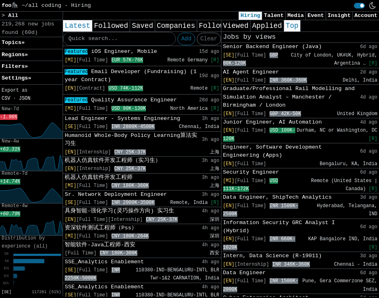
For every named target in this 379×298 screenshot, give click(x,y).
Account (365, 16)
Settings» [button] (16, 78)
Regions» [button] (15, 55)
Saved (142, 26)
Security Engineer (251, 172)
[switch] (359, 5)
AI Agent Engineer (251, 72)
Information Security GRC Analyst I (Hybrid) (279, 227)
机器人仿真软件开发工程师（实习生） (113, 160)
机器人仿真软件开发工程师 (99, 177)
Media (295, 16)
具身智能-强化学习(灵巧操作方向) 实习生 (119, 211)
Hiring (250, 16)
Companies (176, 26)
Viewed (235, 26)
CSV (6, 98)
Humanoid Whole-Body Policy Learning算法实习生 (131, 139)
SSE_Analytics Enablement (104, 262)
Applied (267, 26)
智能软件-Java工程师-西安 (100, 245)
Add (186, 39)
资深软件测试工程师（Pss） (101, 228)
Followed (111, 26)
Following (218, 26)
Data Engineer (244, 273)
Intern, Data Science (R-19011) (272, 256)
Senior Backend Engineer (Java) (272, 47)
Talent (274, 16)
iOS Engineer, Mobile (111, 51)
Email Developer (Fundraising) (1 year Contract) (130, 76)
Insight (339, 16)
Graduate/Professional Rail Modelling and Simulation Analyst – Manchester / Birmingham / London (289, 97)
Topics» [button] (13, 43)
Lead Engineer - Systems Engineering (122, 118)
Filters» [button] (15, 66)
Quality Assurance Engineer (121, 100)
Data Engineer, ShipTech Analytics (277, 197)
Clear (208, 39)
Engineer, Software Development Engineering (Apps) (272, 151)
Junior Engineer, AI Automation (272, 122)
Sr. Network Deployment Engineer (116, 194)
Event (315, 16)
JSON (25, 98)
